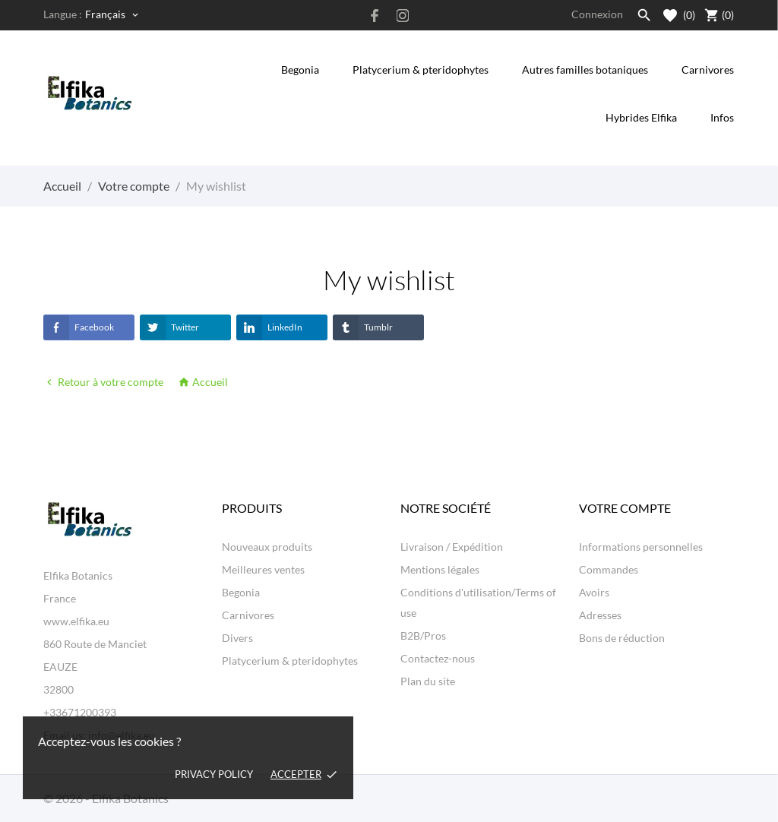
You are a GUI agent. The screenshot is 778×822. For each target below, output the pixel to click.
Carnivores (708, 69)
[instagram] (403, 15)
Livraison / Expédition (451, 546)
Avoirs (594, 592)
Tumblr (363, 327)
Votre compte (625, 508)
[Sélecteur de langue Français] (113, 14)
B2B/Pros (423, 635)
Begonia (300, 69)
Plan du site (427, 681)
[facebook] (375, 15)
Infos (721, 108)
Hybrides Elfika (641, 117)
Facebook (78, 327)
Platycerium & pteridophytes (421, 69)
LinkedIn (269, 327)
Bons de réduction (622, 637)
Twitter (169, 327)
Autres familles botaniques (585, 69)
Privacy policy (214, 774)
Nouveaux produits (267, 546)
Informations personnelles (641, 546)
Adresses (600, 615)
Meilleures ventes (263, 569)
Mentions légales (439, 569)
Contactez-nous (437, 658)
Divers (237, 637)
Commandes (608, 569)
